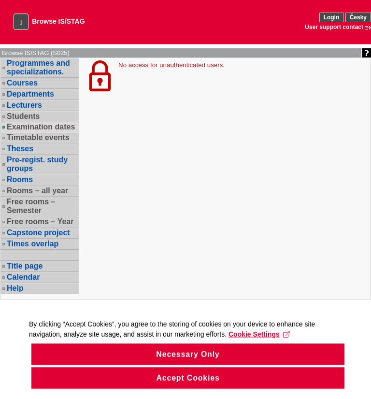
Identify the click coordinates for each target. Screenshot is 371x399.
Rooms (20, 179)
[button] (21, 22)
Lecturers (24, 105)
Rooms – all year (37, 190)
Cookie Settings (259, 341)
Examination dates (41, 127)
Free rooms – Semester (31, 206)
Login (332, 17)
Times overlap (32, 244)
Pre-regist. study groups (37, 164)
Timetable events (38, 137)
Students (23, 116)
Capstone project (38, 232)
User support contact (334, 27)
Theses (20, 148)
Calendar (23, 277)
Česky (358, 17)
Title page (25, 266)
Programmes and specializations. (38, 67)
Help (15, 288)
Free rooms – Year (40, 221)
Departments (30, 94)
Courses (22, 83)
